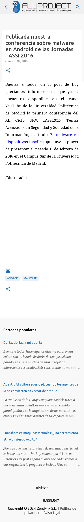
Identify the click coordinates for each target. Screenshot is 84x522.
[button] (8, 71)
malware (30, 278)
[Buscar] (77, 7)
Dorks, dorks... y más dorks (22, 342)
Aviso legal (51, 513)
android (13, 278)
